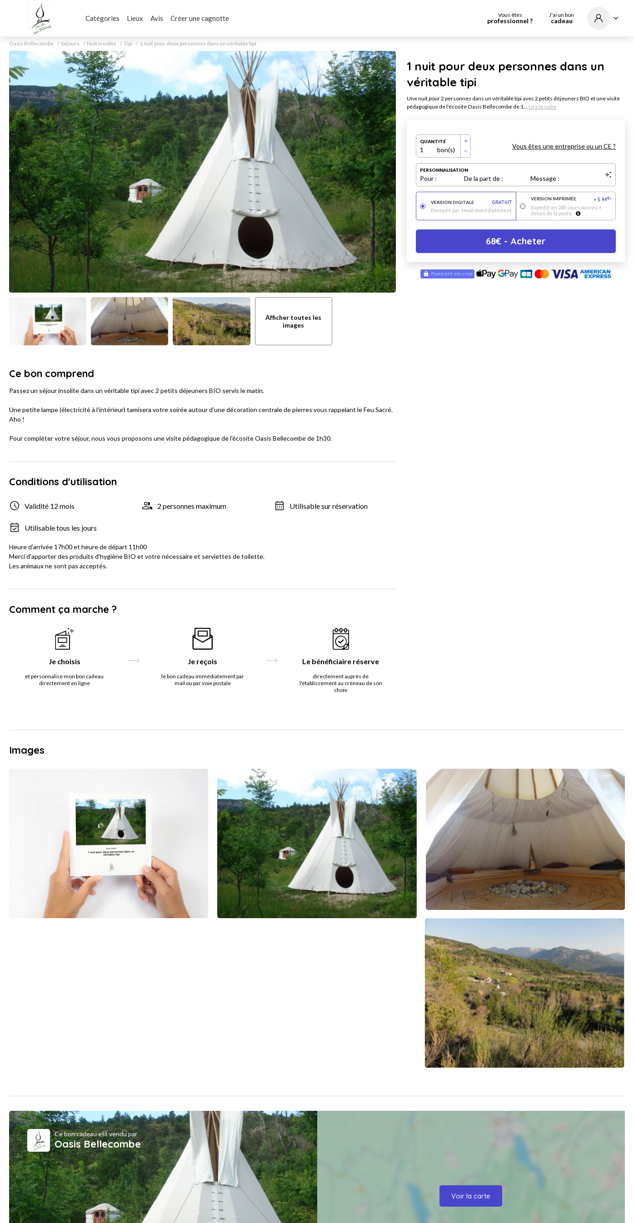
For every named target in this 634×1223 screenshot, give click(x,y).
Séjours (70, 43)
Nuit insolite (101, 43)
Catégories (102, 18)
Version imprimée (571, 199)
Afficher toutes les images (293, 321)
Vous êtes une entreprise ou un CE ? (564, 146)
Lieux (135, 18)
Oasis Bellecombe (31, 43)
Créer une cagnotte (199, 18)
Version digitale (471, 202)
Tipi (128, 43)
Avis (156, 18)
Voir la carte (470, 1196)
